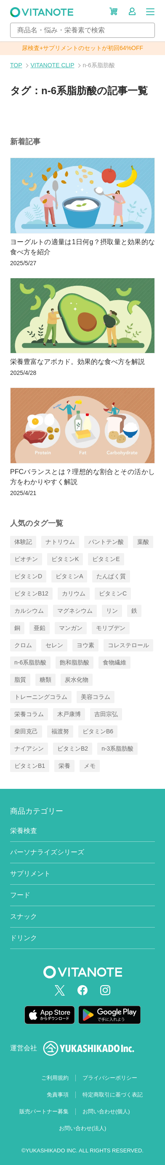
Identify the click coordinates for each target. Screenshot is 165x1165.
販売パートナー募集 (44, 1111)
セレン (54, 645)
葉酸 (143, 541)
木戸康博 (69, 714)
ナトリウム (60, 541)
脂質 (20, 679)
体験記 (23, 541)
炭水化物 (76, 679)
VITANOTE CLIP (53, 65)
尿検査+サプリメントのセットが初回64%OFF (82, 48)
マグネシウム (75, 610)
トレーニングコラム (40, 696)
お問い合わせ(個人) (106, 1111)
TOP (16, 65)
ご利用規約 (55, 1078)
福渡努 (60, 731)
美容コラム (95, 696)
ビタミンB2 (72, 748)
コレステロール (128, 645)
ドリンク (23, 937)
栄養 (64, 765)
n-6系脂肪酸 (30, 662)
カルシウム (29, 610)
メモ (90, 765)
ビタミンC (113, 593)
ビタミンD (28, 576)
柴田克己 (26, 731)
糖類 (45, 679)
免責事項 (58, 1094)
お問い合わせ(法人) (82, 1128)
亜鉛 (39, 628)
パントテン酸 (106, 541)
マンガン (70, 628)
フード (20, 895)
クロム (23, 645)
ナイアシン (29, 748)
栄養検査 (23, 830)
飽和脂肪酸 (74, 662)
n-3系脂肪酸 (117, 748)
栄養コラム (29, 714)
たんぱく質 (111, 576)
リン (112, 610)
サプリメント (30, 873)
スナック (23, 916)
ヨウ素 (85, 645)
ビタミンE (106, 559)
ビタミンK (65, 559)
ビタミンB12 (31, 593)
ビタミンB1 (29, 765)
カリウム (73, 593)
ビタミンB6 (97, 731)
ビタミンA (69, 576)
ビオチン (26, 559)
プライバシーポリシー (109, 1078)
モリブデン (110, 628)
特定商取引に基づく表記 (112, 1094)
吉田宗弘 (106, 714)
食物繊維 (114, 662)
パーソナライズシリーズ (47, 852)
